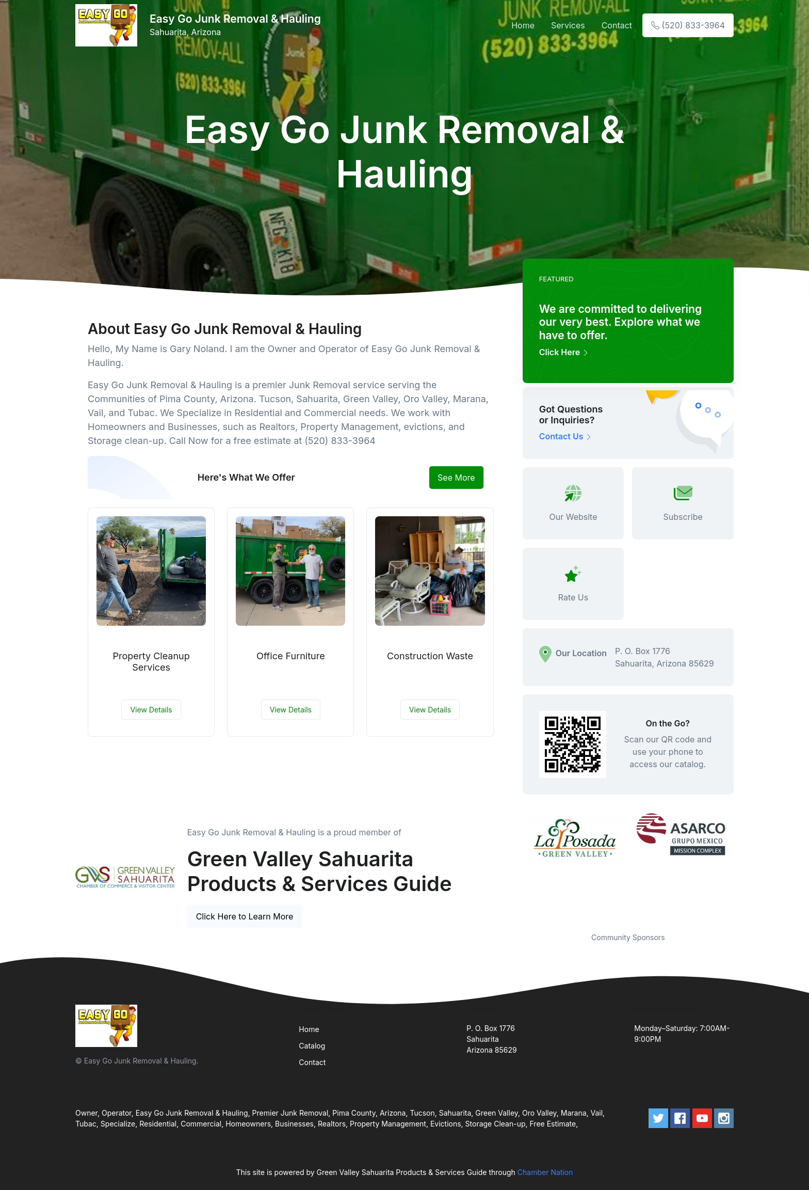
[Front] (108, 25)
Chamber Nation (545, 1172)
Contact (617, 25)
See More (456, 477)
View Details (151, 709)
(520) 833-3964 (688, 25)
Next (741, 865)
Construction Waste (430, 655)
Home (523, 25)
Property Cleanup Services (150, 661)
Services (568, 25)
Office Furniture (290, 655)
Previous (515, 865)
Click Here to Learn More (245, 916)
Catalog (312, 1045)
